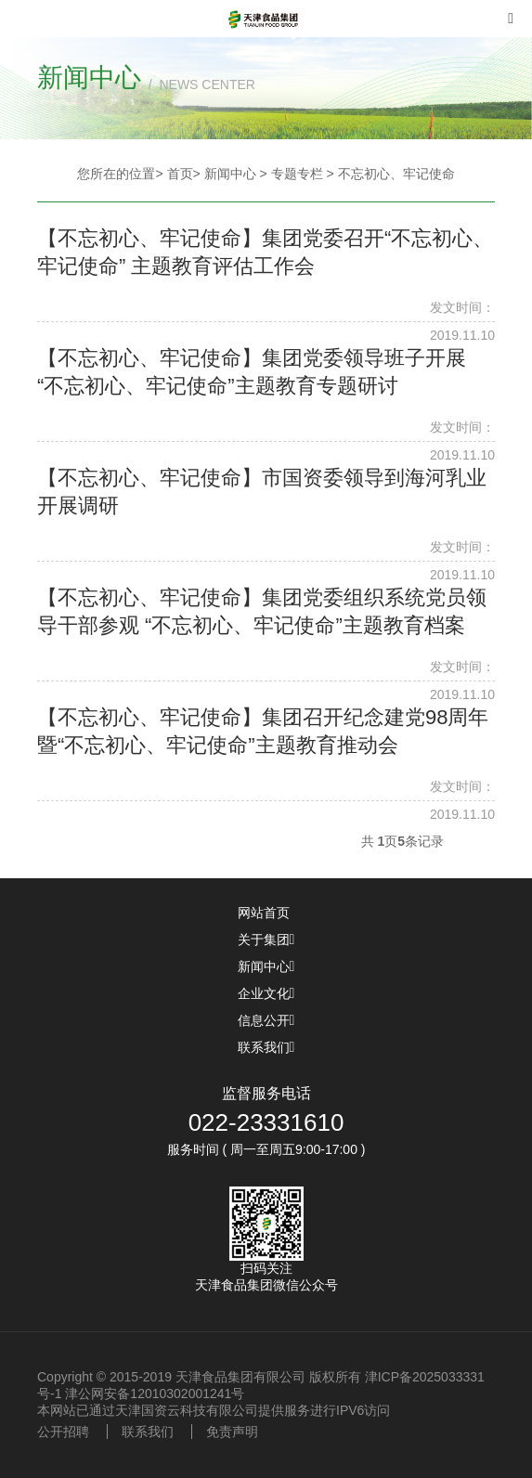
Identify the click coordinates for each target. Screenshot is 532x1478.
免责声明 (232, 1431)
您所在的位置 (116, 173)
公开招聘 (63, 1431)
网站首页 (266, 912)
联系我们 (266, 1047)
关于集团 (266, 939)
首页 (180, 173)
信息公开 (266, 1020)
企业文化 (266, 993)
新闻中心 (266, 966)
